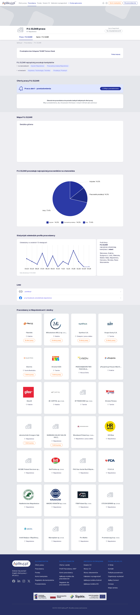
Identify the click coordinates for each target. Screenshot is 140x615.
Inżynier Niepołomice (37, 66)
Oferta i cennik (64, 565)
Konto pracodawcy (66, 573)
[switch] (110, 88)
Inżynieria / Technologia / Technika (39, 70)
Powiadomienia (40, 584)
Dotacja (111, 584)
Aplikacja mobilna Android (93, 580)
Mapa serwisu (113, 588)
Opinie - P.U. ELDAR (42, 37)
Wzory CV (87, 569)
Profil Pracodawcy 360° (67, 569)
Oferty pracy (23, 3)
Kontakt (111, 569)
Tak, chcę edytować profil (113, 31)
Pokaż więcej (115, 54)
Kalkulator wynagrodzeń (59, 3)
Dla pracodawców (130, 3)
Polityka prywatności (115, 573)
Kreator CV (46, 3)
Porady (39, 3)
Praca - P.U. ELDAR (25, 37)
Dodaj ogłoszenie (75, 3)
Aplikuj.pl (19, 43)
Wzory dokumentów (91, 573)
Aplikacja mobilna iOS (91, 584)
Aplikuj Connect (113, 580)
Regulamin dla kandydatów (44, 580)
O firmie (110, 565)
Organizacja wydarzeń (116, 576)
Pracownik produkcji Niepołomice (57, 66)
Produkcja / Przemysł (60, 70)
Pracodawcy (32, 3)
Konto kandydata (115, 3)
